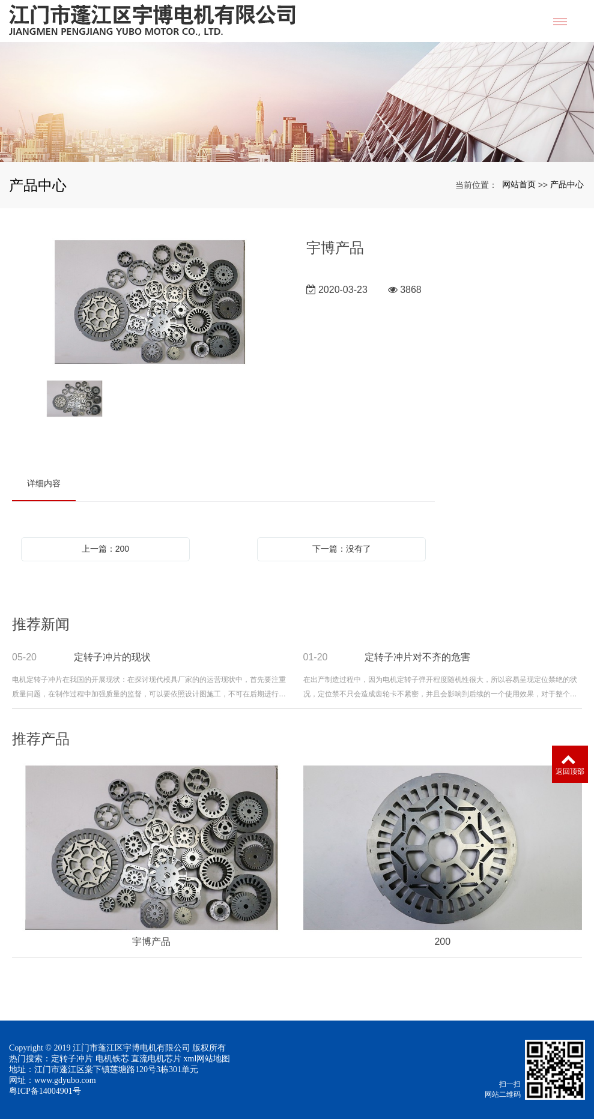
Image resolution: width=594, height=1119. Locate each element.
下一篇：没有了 (341, 548)
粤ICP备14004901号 (45, 1091)
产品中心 (567, 184)
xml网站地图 (207, 1058)
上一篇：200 (105, 548)
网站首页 (519, 184)
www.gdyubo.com (65, 1080)
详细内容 (44, 483)
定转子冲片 (72, 1058)
